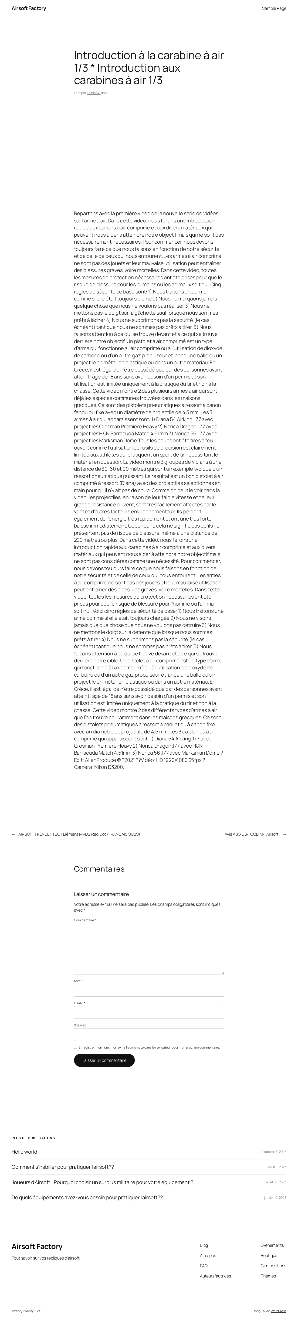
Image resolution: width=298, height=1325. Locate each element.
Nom (78, 981)
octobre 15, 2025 (274, 1151)
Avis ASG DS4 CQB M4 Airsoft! (252, 834)
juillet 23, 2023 (276, 1182)
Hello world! (25, 1152)
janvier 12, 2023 (275, 1197)
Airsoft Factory (29, 8)
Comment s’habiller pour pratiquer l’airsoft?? (63, 1167)
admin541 (93, 93)
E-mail (79, 1003)
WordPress (278, 1311)
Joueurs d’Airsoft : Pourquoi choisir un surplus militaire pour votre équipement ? (102, 1182)
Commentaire (85, 920)
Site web (80, 1025)
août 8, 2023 (277, 1167)
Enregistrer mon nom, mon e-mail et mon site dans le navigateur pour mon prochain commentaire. (149, 1047)
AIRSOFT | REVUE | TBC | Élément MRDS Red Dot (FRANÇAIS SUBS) (79, 834)
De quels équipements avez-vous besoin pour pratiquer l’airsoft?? (87, 1197)
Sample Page (274, 8)
